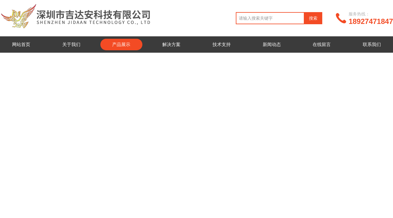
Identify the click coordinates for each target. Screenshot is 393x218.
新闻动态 (272, 44)
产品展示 (121, 44)
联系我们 (372, 44)
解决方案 (171, 44)
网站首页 (21, 44)
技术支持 (222, 44)
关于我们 (71, 44)
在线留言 (322, 44)
